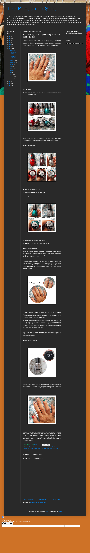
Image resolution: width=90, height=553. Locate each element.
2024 (10, 38)
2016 (10, 83)
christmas (33, 446)
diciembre (12, 50)
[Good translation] (4, 523)
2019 (10, 46)
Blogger (60, 511)
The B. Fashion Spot (31, 9)
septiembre (13, 62)
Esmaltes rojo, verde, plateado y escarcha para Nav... (13, 55)
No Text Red (30, 448)
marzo (11, 74)
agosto (12, 64)
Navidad (25, 448)
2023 (10, 40)
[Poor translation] (10, 523)
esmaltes (42, 446)
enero (11, 79)
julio (11, 66)
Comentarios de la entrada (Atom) (38, 502)
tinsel (51, 448)
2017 (10, 81)
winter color (34, 449)
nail (56, 446)
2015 (10, 85)
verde (25, 449)
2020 (10, 44)
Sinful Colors (46, 448)
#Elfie (29, 446)
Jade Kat (47, 446)
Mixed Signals (52, 446)
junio (11, 68)
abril (11, 72)
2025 (10, 36)
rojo (42, 448)
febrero (12, 76)
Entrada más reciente (29, 499)
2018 (10, 48)
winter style (40, 449)
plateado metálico (37, 448)
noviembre (12, 60)
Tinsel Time (55, 448)
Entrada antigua (56, 499)
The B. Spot (72, 36)
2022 (10, 42)
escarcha (38, 446)
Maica (47, 511)
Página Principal (43, 499)
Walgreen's (29, 449)
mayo (11, 70)
